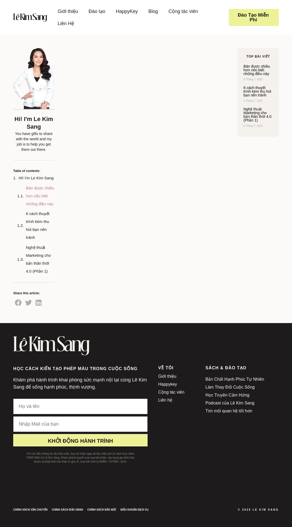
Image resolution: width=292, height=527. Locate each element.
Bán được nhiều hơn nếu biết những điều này (40, 196)
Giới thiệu (68, 11)
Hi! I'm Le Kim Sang (36, 178)
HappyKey (127, 11)
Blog (153, 11)
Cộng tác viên (183, 11)
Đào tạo (97, 11)
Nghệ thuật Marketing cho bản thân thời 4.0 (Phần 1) (38, 259)
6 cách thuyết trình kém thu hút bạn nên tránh (37, 225)
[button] (18, 302)
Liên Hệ (66, 23)
